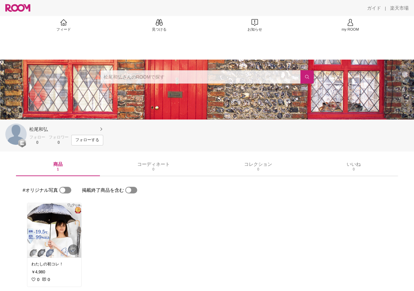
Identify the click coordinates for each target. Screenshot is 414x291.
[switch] (65, 190)
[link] (54, 230)
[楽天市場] (399, 8)
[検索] (307, 77)
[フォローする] (87, 140)
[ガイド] (374, 8)
